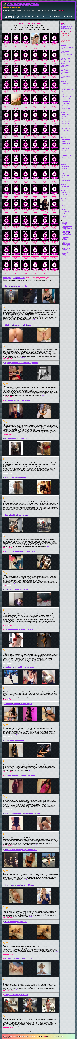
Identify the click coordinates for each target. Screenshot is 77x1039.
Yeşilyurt (64, 194)
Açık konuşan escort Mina (16, 107)
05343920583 (44, 210)
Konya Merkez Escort (67, 160)
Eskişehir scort (19, 278)
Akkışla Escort (65, 166)
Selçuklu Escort (66, 139)
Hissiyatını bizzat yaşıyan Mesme (17, 515)
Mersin (19, 10)
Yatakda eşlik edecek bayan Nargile (18, 704)
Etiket (63, 220)
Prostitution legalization (67, 28)
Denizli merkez (66, 200)
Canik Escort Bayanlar (65, 66)
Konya (28, 10)
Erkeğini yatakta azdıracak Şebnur (17, 325)
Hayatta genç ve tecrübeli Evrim (17, 286)
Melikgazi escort (66, 180)
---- (7, 306)
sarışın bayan (66, 231)
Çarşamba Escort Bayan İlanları (66, 69)
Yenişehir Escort (66, 101)
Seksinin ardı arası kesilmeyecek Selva (19, 775)
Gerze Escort (65, 126)
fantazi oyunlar (67, 239)
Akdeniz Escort (66, 83)
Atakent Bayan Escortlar (65, 59)
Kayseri (33, 10)
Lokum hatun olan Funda (14, 740)
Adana (54, 10)
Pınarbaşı (64, 168)
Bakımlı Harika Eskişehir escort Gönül (35, 47)
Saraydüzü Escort (66, 128)
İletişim (16, 14)
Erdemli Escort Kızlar (67, 89)
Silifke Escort (65, 94)
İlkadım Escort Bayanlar (65, 73)
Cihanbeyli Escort (66, 150)
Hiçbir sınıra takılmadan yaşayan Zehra (19, 551)
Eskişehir (61, 10)
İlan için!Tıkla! (6, 45)
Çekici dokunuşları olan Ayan (15, 922)
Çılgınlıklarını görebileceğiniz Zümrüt (19, 885)
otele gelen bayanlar (66, 16)
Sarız (63, 170)
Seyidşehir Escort (66, 155)
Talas (63, 173)
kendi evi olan (41, 16)
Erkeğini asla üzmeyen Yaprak (16, 995)
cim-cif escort (17, 16)
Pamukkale (65, 203)
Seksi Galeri (11, 14)
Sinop (23, 10)
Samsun (13, 10)
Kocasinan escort (66, 177)
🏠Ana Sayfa (7, 10)
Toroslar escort (66, 98)
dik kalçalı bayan (67, 248)
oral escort (57, 16)
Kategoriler (67, 31)
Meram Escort (65, 141)
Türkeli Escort (65, 130)
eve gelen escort (26, 16)
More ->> (33, 319)
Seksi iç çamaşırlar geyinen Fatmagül (19, 958)
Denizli (49, 10)
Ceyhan (64, 216)
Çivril (63, 205)
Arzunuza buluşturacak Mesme (45, 213)
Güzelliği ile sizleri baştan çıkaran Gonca (20, 850)
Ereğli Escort (65, 157)
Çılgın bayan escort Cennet (15, 477)
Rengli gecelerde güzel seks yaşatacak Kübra (22, 813)
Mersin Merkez (66, 108)
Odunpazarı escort (67, 38)
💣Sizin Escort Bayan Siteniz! (21, 5)
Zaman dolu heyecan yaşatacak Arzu (18, 629)
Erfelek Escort (65, 123)
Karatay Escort (66, 143)
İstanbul (38, 10)
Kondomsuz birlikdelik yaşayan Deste (19, 667)
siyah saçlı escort (65, 241)
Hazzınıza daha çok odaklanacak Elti (18, 400)
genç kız (34, 16)
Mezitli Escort (65, 91)
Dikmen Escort (66, 119)
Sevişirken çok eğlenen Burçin (16, 438)
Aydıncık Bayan (66, 103)
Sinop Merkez (65, 133)
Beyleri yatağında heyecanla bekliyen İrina (21, 363)
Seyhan (64, 213)
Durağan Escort (66, 121)
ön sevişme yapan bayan (65, 236)
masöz (65, 238)
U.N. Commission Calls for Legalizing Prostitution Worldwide (67, 26)
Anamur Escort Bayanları (65, 86)
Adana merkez (66, 211)
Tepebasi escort (66, 35)
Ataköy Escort (65, 186)
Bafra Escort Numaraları (65, 52)
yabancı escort (15, 17)
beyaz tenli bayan (67, 234)
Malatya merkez (66, 192)
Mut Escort (65, 105)
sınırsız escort (6, 17)
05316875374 (16, 105)
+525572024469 (6, 43)
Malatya (44, 10)
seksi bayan (66, 232)
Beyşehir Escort (66, 148)
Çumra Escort (65, 153)
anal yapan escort (7, 16)
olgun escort (49, 16)
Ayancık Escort (66, 114)
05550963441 (35, 44)
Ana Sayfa (7, 278)
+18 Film (5, 14)
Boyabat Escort (66, 116)
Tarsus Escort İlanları (67, 96)
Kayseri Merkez (66, 175)
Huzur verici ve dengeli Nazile (16, 589)
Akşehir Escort (66, 146)
